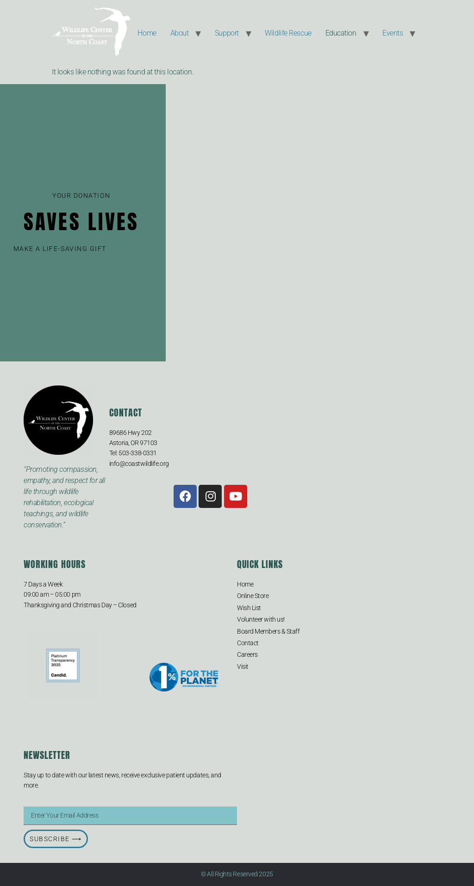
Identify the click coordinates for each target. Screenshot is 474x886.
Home (146, 33)
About (179, 33)
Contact (248, 643)
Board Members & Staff (268, 631)
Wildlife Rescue (288, 33)
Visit (243, 666)
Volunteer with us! (261, 619)
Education (340, 33)
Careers (247, 654)
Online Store (253, 595)
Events (392, 33)
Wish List (249, 607)
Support (227, 33)
